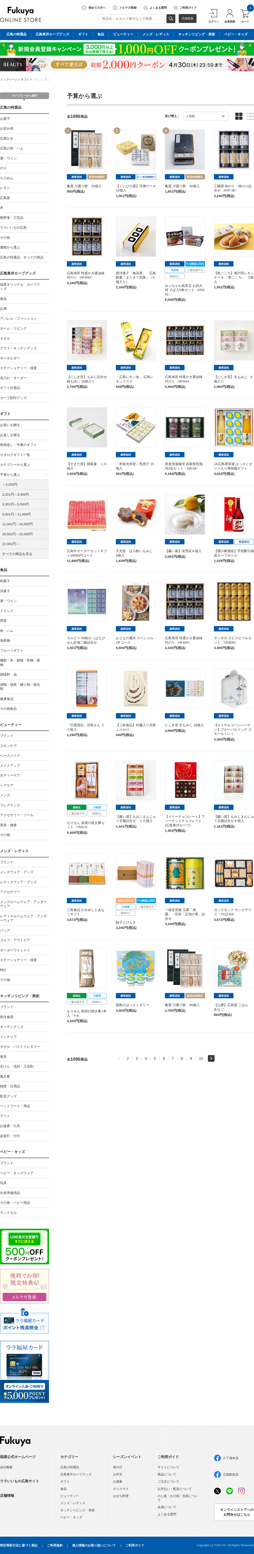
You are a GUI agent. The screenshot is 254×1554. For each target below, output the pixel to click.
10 (201, 1058)
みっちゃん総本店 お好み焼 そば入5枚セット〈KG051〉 (185, 290)
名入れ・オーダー (13, 378)
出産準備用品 (10, 1193)
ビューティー (10, 725)
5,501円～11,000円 (16, 514)
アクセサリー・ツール (16, 815)
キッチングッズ (11, 1027)
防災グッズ (8, 1096)
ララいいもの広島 (13, 227)
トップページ (8, 79)
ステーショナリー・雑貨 (18, 368)
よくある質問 (155, 8)
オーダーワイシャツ (15, 950)
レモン (5, 188)
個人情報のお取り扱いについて (94, 1545)
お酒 (3, 308)
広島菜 (5, 198)
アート (5, 1116)
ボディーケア (10, 775)
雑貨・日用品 (10, 1086)
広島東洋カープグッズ (18, 273)
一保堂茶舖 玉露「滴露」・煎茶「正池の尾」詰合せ (185, 914)
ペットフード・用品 (15, 1106)
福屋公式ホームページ (18, 1457)
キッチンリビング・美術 (19, 996)
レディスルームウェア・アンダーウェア (23, 918)
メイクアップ (10, 765)
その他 (5, 237)
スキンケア (8, 746)
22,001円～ (10, 544)
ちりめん (6, 178)
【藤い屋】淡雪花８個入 (183, 551)
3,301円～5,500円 (15, 504)
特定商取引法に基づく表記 (18, 1545)
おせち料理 (121, 1496)
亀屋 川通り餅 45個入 (182, 1005)
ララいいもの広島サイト (19, 1481)
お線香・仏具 (10, 1126)
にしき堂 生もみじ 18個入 (184, 725)
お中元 (117, 1474)
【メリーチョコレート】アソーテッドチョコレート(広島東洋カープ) (185, 821)
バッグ (5, 930)
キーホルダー (10, 358)
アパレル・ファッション (18, 318)
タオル (5, 338)
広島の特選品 (10, 107)
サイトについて (168, 1467)
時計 (3, 970)
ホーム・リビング (13, 328)
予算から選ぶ (41, 79)
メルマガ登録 (125, 7)
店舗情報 (7, 1495)
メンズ (5, 795)
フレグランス (10, 805)
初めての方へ (94, 7)
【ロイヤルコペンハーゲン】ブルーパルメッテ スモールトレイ (233, 729)
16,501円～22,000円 (17, 534)
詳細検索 (187, 18)
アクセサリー (10, 892)
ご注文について (168, 1481)
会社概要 (6, 1467)
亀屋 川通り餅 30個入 (182, 186)
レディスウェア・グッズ (18, 882)
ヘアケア (6, 785)
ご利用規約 (55, 1545)
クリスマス (121, 1489)
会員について (167, 1507)
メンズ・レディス (14, 851)
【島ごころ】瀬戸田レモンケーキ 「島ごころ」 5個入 (234, 277)
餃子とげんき (126, 922)
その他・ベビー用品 (15, 1202)
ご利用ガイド (185, 8)
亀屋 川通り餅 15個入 (84, 186)
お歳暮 (117, 1481)
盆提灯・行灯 (10, 1136)
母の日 (117, 1467)
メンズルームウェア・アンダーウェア (23, 904)
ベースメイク (10, 755)
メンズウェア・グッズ (16, 872)
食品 (3, 299)
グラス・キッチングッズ (18, 348)
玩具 (3, 1183)
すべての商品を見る (17, 554)
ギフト (25, 79)
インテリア (8, 1037)
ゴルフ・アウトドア (15, 940)
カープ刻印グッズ (13, 398)
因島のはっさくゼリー (132, 1005)
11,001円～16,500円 (17, 524)
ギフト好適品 (10, 388)
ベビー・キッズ (12, 1152)
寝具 (3, 1056)
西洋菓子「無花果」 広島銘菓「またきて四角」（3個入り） (136, 277)
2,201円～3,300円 (15, 494)
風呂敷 (5, 1076)
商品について (167, 1474)
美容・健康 (8, 825)
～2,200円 (9, 484)
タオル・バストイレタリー (20, 1046)
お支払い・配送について (175, 1489)
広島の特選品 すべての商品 (21, 257)
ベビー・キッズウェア (16, 1173)
